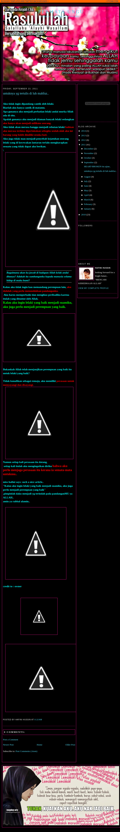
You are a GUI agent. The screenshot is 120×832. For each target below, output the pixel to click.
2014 (83, 131)
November (89, 153)
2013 (83, 135)
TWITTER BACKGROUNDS (36, 1)
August (87, 176)
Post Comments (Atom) (26, 751)
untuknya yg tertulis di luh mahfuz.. (26, 93)
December (88, 148)
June (86, 186)
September (89, 162)
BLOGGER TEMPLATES (11, 1)
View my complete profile (93, 288)
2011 (83, 144)
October (87, 157)
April (86, 195)
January (87, 208)
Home (39, 744)
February (88, 204)
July (86, 181)
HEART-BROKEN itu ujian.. (97, 166)
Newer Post (8, 744)
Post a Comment (10, 739)
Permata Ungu (61, 11)
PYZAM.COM (112, 1)
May (86, 190)
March (87, 199)
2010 (83, 214)
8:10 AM (38, 720)
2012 (83, 140)
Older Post (70, 744)
